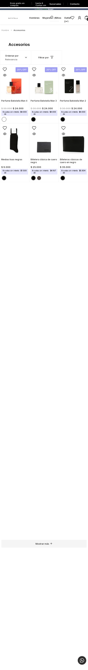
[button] (3, 68)
